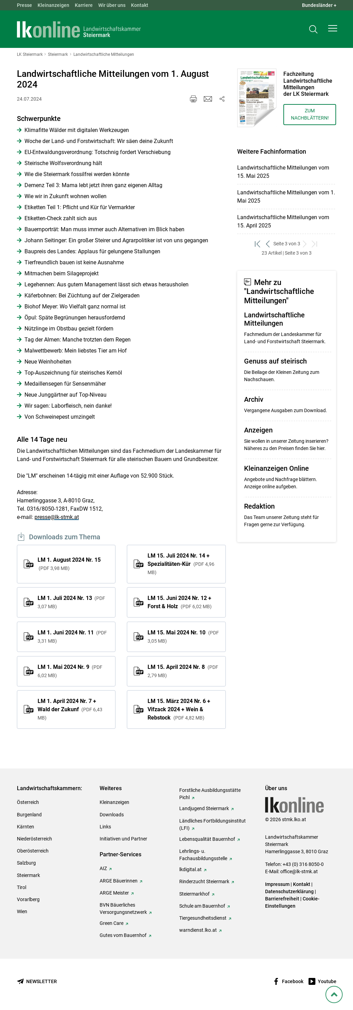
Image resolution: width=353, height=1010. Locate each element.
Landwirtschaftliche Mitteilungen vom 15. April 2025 (283, 221)
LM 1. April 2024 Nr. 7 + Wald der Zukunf (70, 709)
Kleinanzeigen (53, 5)
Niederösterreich (34, 838)
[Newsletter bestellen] (37, 981)
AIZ (103, 868)
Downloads (112, 814)
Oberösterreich (33, 851)
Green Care (111, 923)
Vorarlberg (28, 899)
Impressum (277, 884)
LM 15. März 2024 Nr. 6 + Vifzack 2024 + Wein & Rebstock (179, 709)
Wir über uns (111, 5)
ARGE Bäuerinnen (119, 881)
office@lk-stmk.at (299, 871)
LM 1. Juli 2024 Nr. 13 (71, 602)
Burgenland (29, 814)
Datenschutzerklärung (289, 891)
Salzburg (26, 863)
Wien (22, 911)
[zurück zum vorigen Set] (268, 243)
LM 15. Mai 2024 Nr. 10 (183, 636)
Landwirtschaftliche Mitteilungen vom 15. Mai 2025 (283, 171)
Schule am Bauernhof (202, 906)
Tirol (21, 887)
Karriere (84, 5)
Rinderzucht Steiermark (204, 881)
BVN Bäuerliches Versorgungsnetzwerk (123, 908)
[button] (332, 29)
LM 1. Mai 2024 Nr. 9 (70, 671)
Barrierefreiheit (282, 898)
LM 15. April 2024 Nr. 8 (183, 671)
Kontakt (139, 5)
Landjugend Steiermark (204, 808)
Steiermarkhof (194, 894)
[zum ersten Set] (258, 243)
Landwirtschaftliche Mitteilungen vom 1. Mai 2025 (286, 196)
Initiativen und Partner (123, 838)
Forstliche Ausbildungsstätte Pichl (210, 793)
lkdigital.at (190, 869)
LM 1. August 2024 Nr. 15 (69, 564)
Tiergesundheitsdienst (202, 918)
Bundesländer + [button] (319, 5)
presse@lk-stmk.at (56, 517)
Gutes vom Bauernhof (123, 935)
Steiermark (28, 875)
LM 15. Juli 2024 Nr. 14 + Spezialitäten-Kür (181, 563)
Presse (24, 5)
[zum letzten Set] (315, 243)
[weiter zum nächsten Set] (305, 243)
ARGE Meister (114, 893)
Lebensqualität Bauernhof (207, 839)
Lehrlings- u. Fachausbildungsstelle (203, 854)
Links (105, 826)
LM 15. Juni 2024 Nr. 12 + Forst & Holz (179, 602)
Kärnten (25, 826)
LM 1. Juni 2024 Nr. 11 (72, 636)
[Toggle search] (313, 29)
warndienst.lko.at (198, 930)
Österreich (28, 802)
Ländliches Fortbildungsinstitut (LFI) (212, 824)
